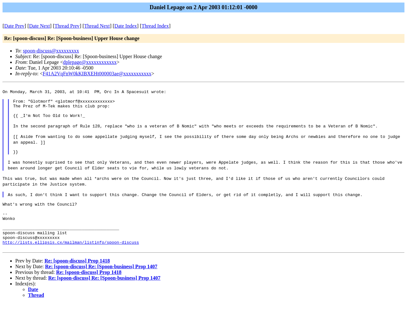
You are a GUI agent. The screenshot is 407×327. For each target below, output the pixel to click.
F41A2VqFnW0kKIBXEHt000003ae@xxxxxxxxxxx (97, 73)
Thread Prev (66, 26)
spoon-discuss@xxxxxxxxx (51, 50)
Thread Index (155, 26)
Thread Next (97, 26)
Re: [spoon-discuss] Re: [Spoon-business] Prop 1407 (101, 290)
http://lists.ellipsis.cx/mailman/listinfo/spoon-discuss (71, 265)
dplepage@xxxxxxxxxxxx (89, 62)
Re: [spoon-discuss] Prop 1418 (77, 284)
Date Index (125, 26)
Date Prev (14, 26)
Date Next (39, 26)
